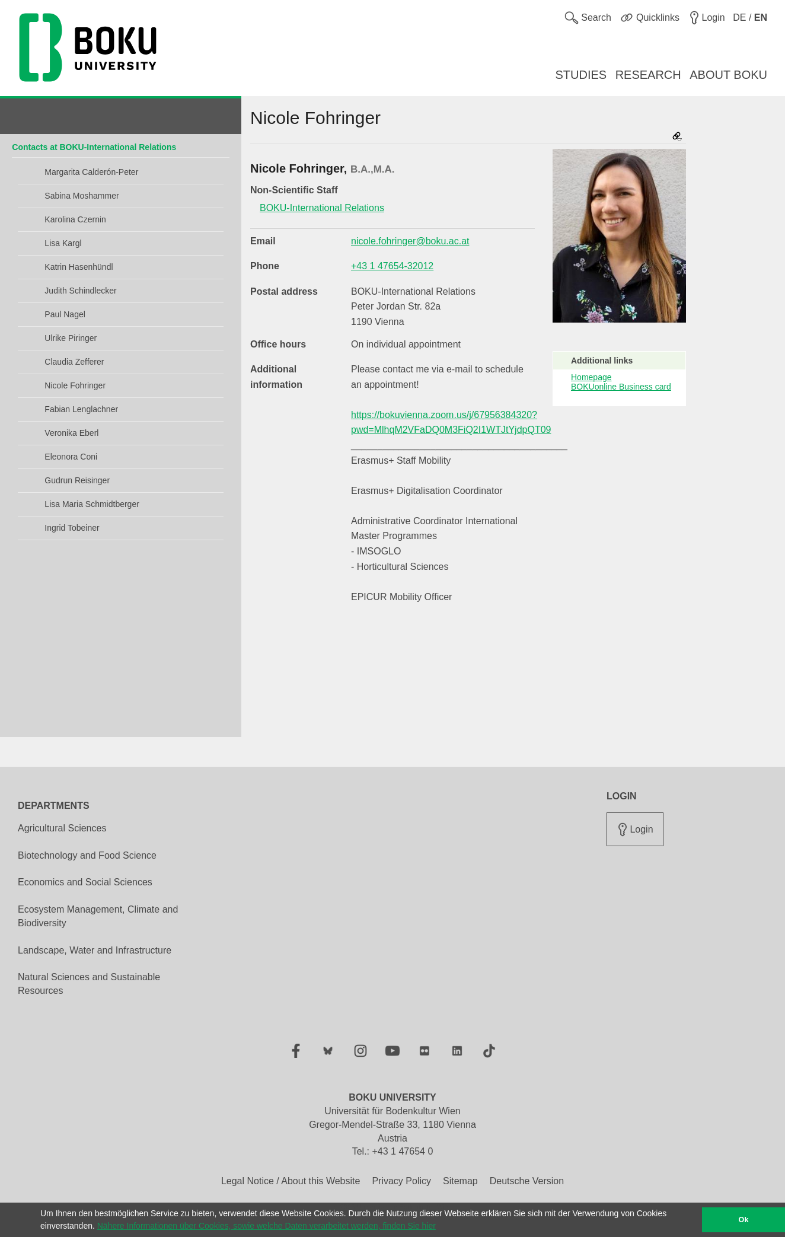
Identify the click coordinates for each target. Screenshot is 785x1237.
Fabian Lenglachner (81, 409)
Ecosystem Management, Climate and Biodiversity (98, 916)
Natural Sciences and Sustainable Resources (89, 984)
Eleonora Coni (70, 456)
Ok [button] (744, 1220)
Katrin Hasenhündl (78, 267)
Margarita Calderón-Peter (91, 172)
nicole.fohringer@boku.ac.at (410, 241)
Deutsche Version (527, 1181)
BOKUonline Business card (621, 386)
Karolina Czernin (75, 219)
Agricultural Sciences (62, 828)
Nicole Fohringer (75, 385)
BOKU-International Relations (322, 208)
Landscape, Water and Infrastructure (94, 950)
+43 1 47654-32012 (392, 266)
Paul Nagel (64, 314)
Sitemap (460, 1181)
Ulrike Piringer (70, 338)
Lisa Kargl (62, 243)
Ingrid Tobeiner (71, 528)
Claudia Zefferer (74, 361)
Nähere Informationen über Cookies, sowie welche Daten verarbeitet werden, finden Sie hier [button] (266, 1225)
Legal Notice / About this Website (290, 1181)
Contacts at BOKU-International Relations (94, 147)
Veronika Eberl (71, 433)
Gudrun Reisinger (77, 480)
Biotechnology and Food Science (87, 855)
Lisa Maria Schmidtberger (91, 504)
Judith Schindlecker (80, 290)
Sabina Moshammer (81, 195)
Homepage (591, 377)
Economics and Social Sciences (85, 882)
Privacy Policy (401, 1181)
